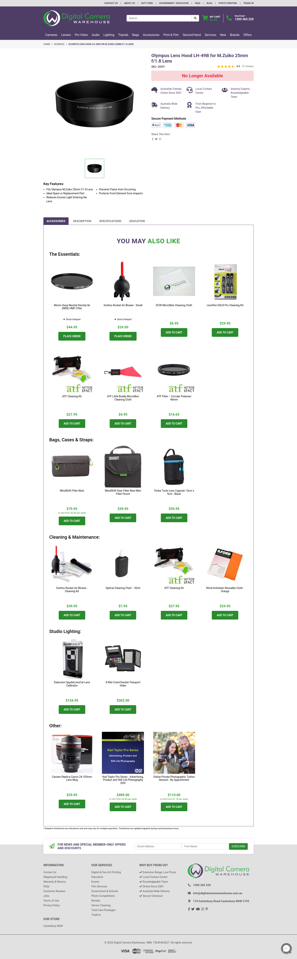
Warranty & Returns (54, 881)
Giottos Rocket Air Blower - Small (123, 305)
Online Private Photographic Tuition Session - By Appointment (174, 778)
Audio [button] (96, 35)
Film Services (99, 886)
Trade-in (96, 914)
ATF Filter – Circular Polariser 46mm (174, 398)
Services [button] (210, 35)
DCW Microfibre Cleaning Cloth (174, 305)
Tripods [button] (123, 35)
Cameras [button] (51, 35)
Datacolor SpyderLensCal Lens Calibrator (72, 684)
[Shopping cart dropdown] (211, 18)
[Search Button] (195, 18)
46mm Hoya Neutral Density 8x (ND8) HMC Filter (72, 307)
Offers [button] (247, 35)
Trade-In (248, 3)
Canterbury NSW (53, 925)
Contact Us (111, 3)
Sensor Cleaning (100, 905)
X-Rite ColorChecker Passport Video (123, 684)
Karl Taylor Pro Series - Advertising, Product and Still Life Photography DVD (123, 780)
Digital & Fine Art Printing (106, 872)
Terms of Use (51, 900)
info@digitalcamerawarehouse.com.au (217, 893)
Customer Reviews (54, 891)
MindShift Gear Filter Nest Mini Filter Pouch (123, 492)
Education (137, 221)
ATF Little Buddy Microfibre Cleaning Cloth (123, 398)
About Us (129, 3)
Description (82, 221)
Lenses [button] (66, 35)
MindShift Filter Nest (72, 490)
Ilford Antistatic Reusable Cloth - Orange (225, 589)
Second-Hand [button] (192, 35)
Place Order (72, 336)
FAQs (197, 3)
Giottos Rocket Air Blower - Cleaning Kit (72, 589)
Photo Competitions (103, 895)
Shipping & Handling (55, 876)
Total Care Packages (103, 910)
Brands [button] (234, 35)
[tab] (56, 221)
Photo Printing (228, 3)
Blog (209, 3)
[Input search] (159, 18)
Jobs (46, 895)
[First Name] (205, 846)
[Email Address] (158, 846)
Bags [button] (135, 35)
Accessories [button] (151, 35)
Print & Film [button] (171, 35)
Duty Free (147, 3)
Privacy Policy (51, 905)
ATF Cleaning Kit (72, 396)
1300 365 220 (244, 19)
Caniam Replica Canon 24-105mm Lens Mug (72, 778)
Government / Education (174, 3)
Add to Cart (174, 332)
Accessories (56, 221)
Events (95, 881)
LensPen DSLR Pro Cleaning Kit (225, 305)
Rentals (95, 900)
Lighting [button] (108, 35)
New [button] (223, 35)
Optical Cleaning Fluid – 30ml (123, 587)
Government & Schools (104, 891)
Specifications (110, 221)
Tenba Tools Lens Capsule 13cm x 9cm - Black (174, 492)
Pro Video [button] (81, 35)
